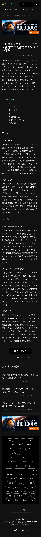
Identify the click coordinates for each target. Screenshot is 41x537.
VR (20, 444)
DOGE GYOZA (15, 524)
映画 (32, 487)
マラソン (31, 470)
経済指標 (19, 496)
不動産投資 (11, 478)
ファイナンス (34, 9)
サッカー (13, 461)
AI (16, 440)
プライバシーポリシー (10, 522)
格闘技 (17, 491)
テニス (21, 466)
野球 (24, 500)
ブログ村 (27, 357)
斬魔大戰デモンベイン (17, 117)
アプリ (14, 453)
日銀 (24, 487)
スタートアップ (25, 461)
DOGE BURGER (25, 524)
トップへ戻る (20, 510)
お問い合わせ (22, 522)
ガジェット (11, 457)
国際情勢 (11, 483)
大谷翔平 (29, 483)
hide (11, 99)
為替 (10, 496)
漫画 (32, 491)
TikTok (12, 444)
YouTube (28, 444)
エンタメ (15, 9)
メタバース (10, 474)
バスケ (9, 470)
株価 (8, 491)
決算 (25, 491)
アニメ (14, 55)
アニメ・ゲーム (6, 9)
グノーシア (13, 110)
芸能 (9, 500)
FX (23, 440)
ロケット (21, 474)
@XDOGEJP (20, 530)
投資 (9, 487)
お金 (11, 449)
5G (10, 440)
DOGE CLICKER (32, 522)
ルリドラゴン (14, 107)
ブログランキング (16, 357)
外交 (20, 483)
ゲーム (19, 55)
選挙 (16, 500)
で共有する (20, 351)
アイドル (20, 449)
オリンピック (25, 453)
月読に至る (13, 123)
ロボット (31, 474)
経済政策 (29, 496)
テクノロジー (24, 9)
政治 (16, 487)
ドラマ (30, 466)
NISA (30, 440)
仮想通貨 (22, 478)
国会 (31, 478)
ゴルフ (31, 457)
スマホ (11, 466)
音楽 (32, 500)
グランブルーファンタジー (19, 120)
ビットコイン (20, 470)
